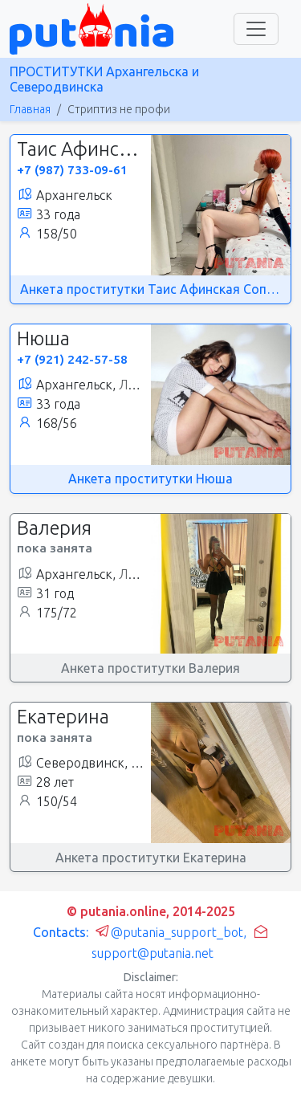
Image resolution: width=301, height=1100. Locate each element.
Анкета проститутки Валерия (150, 668)
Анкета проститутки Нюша (150, 478)
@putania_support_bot (169, 932)
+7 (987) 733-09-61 (72, 170)
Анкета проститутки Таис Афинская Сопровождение (150, 289)
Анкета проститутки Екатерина (150, 857)
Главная (30, 109)
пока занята (54, 548)
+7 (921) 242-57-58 (72, 359)
